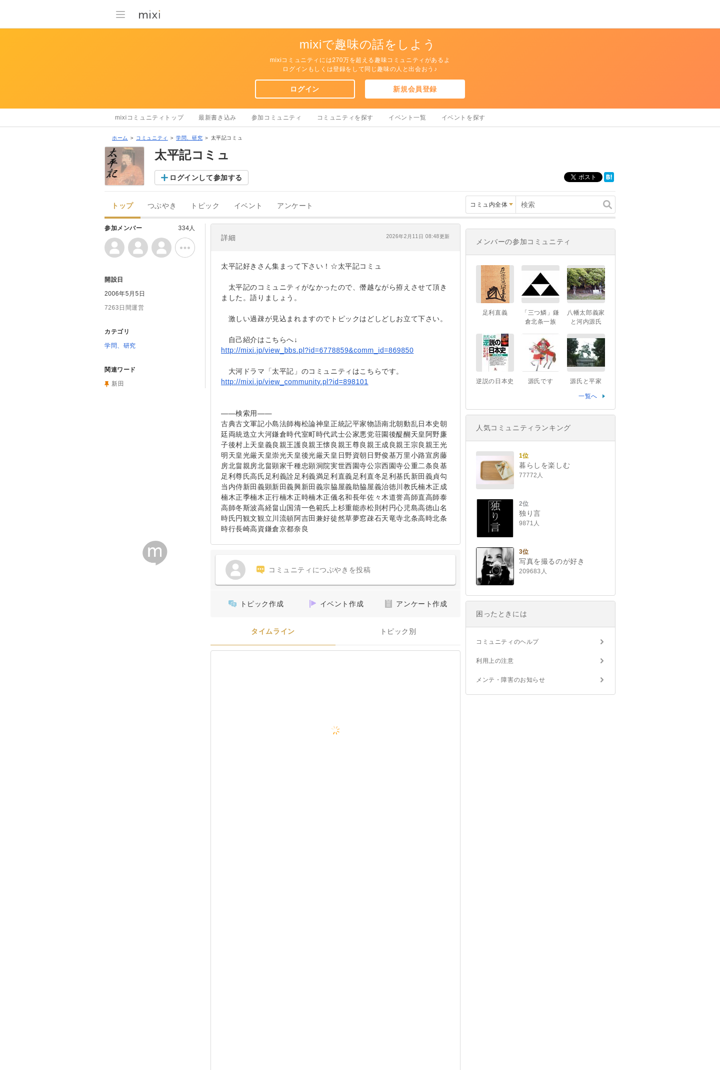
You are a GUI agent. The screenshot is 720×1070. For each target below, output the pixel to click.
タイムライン (273, 631)
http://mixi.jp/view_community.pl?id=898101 (294, 382)
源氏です (540, 381)
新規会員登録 (415, 89)
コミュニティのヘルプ (507, 641)
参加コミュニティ (277, 117)
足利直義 (495, 312)
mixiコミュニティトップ (149, 117)
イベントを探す (464, 117)
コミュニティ (152, 138)
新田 (118, 383)
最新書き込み (217, 117)
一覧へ (588, 396)
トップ (123, 206)
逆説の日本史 (495, 381)
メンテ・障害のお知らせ (511, 679)
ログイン (304, 89)
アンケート (295, 206)
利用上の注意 (495, 660)
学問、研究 (189, 138)
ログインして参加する (206, 178)
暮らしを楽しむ (544, 465)
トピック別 (398, 631)
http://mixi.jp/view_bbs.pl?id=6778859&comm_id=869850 (317, 350)
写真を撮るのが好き (551, 561)
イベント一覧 (407, 117)
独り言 (530, 513)
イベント (248, 206)
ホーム (120, 138)
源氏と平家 (586, 381)
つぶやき (162, 206)
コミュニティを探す (345, 117)
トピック (205, 206)
